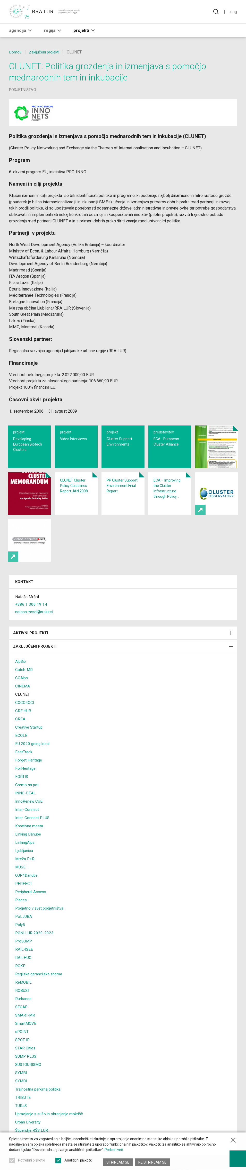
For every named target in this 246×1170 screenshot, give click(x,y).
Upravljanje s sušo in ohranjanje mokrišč (50, 1126)
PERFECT (23, 895)
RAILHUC (23, 969)
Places (21, 912)
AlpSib (21, 673)
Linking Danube (29, 846)
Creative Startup (29, 739)
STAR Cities (26, 1060)
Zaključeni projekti (45, 52)
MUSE (20, 879)
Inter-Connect (27, 821)
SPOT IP (23, 1052)
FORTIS (22, 788)
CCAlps (22, 690)
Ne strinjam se (153, 1162)
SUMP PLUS (26, 1068)
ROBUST (23, 1002)
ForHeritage (26, 780)
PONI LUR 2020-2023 (35, 945)
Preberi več (114, 1152)
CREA (20, 731)
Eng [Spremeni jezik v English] (233, 12)
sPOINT (22, 1043)
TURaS (21, 1117)
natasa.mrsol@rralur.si (35, 624)
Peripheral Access (31, 904)
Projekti (85, 31)
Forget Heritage (29, 772)
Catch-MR (24, 681)
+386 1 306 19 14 (31, 616)
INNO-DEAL (26, 805)
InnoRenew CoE (29, 813)
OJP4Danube (27, 887)
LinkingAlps (25, 854)
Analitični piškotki (78, 1162)
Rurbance (23, 1011)
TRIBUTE (23, 1109)
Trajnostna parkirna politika (39, 1101)
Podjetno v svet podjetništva (40, 920)
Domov (15, 52)
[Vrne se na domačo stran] (45, 12)
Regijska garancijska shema (40, 986)
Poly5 (20, 937)
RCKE (20, 978)
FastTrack (24, 764)
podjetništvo (22, 89)
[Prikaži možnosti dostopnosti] (237, 1157)
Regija (53, 31)
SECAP (21, 1019)
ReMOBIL (24, 994)
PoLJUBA (24, 928)
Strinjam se (117, 1162)
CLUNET (22, 706)
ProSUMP (24, 953)
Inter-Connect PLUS (33, 830)
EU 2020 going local (33, 756)
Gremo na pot (27, 797)
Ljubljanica (24, 862)
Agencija (21, 31)
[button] (30, 31)
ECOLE (21, 747)
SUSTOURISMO (29, 1076)
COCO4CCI (25, 714)
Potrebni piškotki (31, 1162)
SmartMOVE (26, 1035)
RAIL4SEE (24, 961)
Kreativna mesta (29, 838)
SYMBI (21, 1085)
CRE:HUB (23, 723)
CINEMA (22, 698)
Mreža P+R (25, 871)
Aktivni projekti (123, 645)
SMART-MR (25, 1027)
